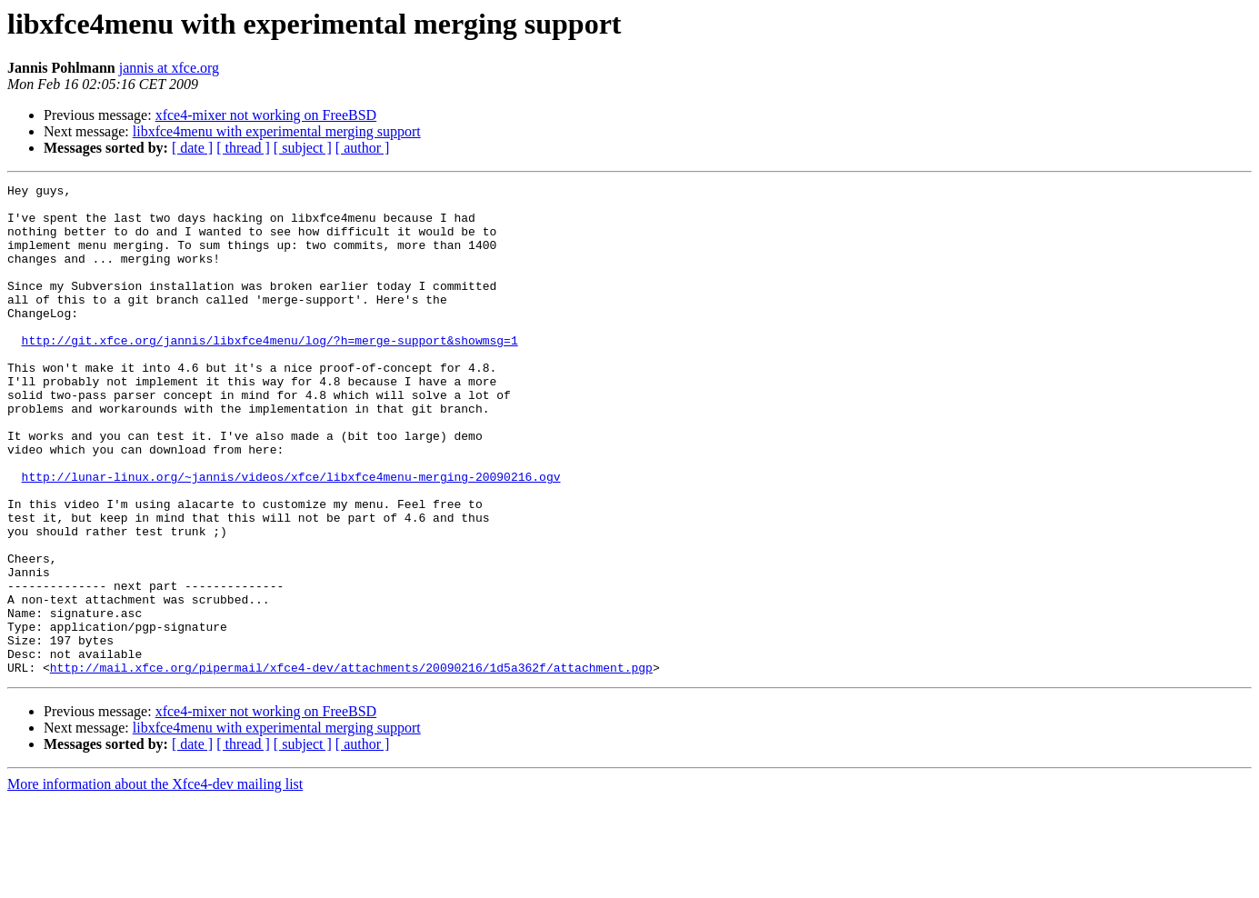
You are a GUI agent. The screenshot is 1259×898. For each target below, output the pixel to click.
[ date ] (192, 147)
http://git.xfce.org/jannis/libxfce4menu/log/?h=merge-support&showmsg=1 (270, 372)
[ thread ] (243, 147)
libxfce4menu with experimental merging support (277, 131)
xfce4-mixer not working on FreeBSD (266, 115)
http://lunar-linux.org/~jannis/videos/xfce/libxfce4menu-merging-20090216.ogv (291, 536)
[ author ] (362, 147)
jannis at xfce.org (169, 67)
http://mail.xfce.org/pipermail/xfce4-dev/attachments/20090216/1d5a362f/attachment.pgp (351, 765)
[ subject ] (303, 147)
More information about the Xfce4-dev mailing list (155, 882)
